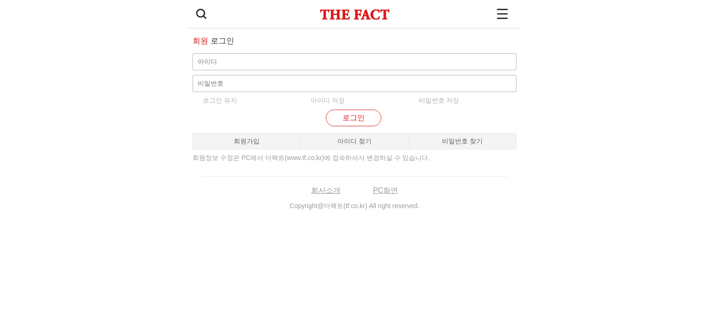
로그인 (353, 118)
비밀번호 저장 (439, 100)
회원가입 (247, 141)
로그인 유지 (220, 100)
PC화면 (385, 190)
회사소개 (326, 190)
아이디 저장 (328, 100)
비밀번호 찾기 (462, 141)
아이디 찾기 (354, 141)
